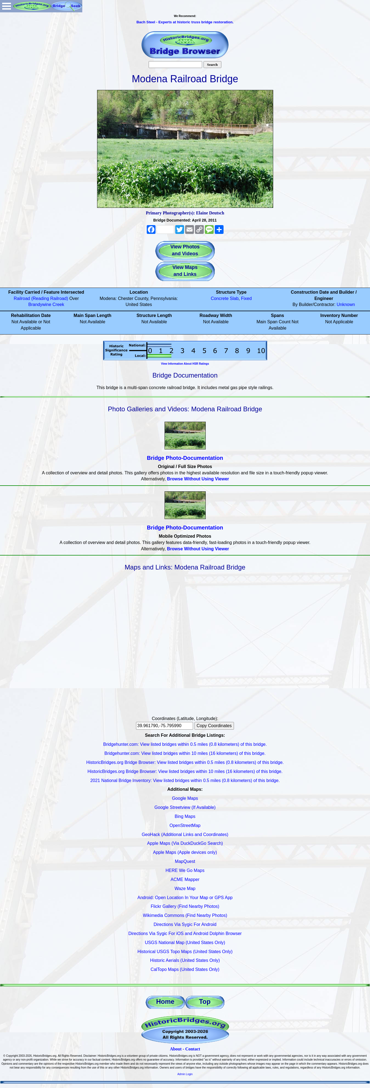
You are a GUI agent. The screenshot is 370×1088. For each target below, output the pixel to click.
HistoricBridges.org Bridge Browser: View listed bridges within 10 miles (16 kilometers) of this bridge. (185, 771)
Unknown (346, 304)
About (176, 1049)
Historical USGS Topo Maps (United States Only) (185, 951)
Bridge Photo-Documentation (185, 458)
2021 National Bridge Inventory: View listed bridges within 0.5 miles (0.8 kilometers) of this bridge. (185, 780)
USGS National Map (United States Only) (185, 942)
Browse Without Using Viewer (198, 479)
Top (204, 1001)
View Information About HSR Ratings (185, 363)
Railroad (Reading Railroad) (41, 298)
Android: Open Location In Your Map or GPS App (185, 897)
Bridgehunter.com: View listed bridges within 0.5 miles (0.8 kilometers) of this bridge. (185, 744)
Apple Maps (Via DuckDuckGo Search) (185, 843)
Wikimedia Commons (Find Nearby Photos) (185, 915)
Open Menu (6, 6)
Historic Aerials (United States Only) (185, 960)
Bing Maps (185, 816)
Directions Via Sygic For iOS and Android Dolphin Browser (185, 933)
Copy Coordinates (214, 725)
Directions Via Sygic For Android (185, 924)
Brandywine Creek (46, 304)
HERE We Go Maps (185, 870)
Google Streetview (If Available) (185, 807)
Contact (192, 1049)
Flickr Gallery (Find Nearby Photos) (185, 906)
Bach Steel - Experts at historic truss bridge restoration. (184, 22)
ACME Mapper (185, 879)
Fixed (246, 298)
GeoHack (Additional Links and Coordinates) (185, 834)
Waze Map (185, 888)
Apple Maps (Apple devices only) (185, 852)
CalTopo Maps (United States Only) (185, 969)
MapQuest (185, 861)
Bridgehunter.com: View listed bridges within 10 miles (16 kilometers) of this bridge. (185, 753)
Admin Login (185, 1074)
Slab (234, 298)
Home (165, 1001)
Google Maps (185, 798)
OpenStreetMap (185, 825)
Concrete (219, 298)
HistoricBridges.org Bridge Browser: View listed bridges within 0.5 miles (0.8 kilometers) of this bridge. (185, 762)
